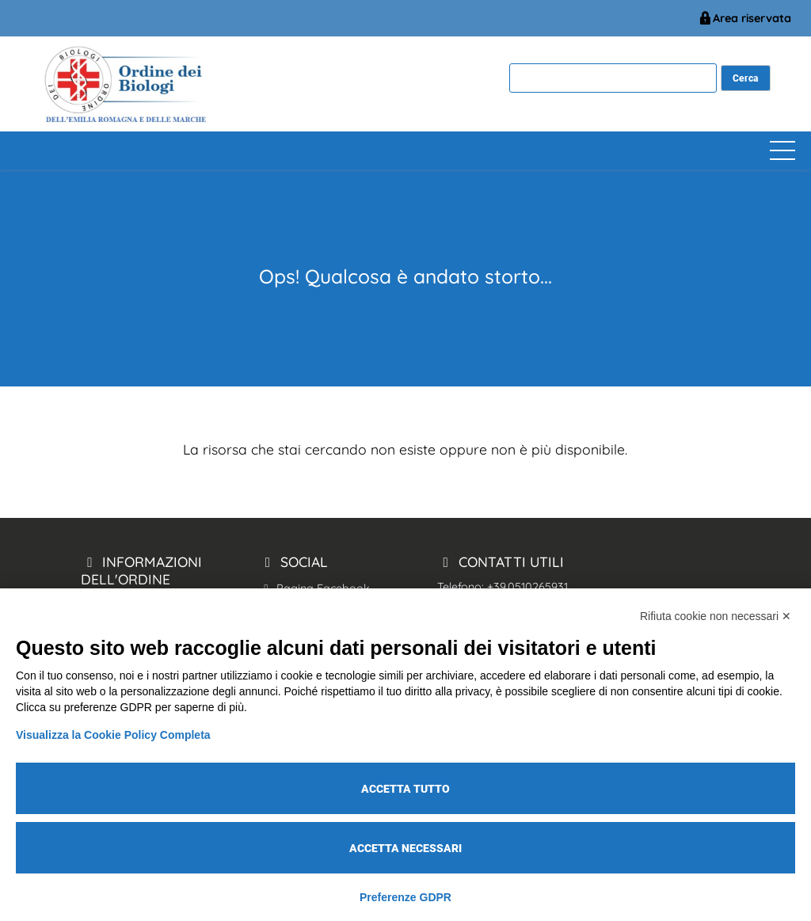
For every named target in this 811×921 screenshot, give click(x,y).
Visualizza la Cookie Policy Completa (113, 735)
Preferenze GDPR (405, 897)
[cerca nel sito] (746, 78)
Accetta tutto (405, 788)
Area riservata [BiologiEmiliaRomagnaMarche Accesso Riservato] (744, 18)
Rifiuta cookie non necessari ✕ (715, 616)
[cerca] (613, 78)
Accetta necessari (405, 848)
